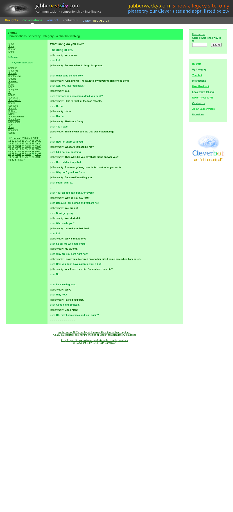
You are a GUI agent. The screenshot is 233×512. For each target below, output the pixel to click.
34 (19, 146)
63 (16, 154)
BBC (95, 20)
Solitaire (12, 111)
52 (13, 151)
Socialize (13, 97)
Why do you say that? (77, 198)
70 (39, 154)
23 (16, 143)
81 (9, 159)
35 (23, 146)
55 (23, 151)
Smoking (13, 70)
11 (9, 140)
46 (26, 149)
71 (9, 157)
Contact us (198, 103)
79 (36, 157)
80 (39, 157)
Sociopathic (14, 100)
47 (29, 149)
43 (16, 149)
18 (33, 140)
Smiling (12, 49)
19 (36, 140)
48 (33, 149)
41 (9, 149)
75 (23, 157)
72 (13, 157)
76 (26, 157)
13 (16, 140)
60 (39, 151)
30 (39, 143)
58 (33, 151)
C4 (107, 20)
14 (19, 140)
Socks (11, 103)
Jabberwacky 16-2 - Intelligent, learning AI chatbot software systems (94, 332)
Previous (15, 138)
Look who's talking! (203, 92)
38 (33, 146)
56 (26, 151)
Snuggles (13, 89)
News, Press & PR (202, 97)
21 (9, 143)
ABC (102, 20)
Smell (11, 43)
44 (19, 149)
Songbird (13, 130)
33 (16, 146)
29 (36, 143)
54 (19, 151)
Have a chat (198, 34)
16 (26, 140)
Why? (68, 289)
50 (39, 149)
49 (36, 149)
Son (10, 124)
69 (36, 154)
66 (26, 154)
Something (14, 119)
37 (29, 146)
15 (23, 140)
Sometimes (14, 122)
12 (13, 140)
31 (9, 146)
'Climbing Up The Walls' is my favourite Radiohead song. (97, 80)
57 (29, 151)
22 (13, 143)
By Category (199, 69)
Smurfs (12, 78)
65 (23, 154)
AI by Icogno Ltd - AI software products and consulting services (94, 340)
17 (29, 140)
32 (13, 146)
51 (9, 151)
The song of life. (61, 49)
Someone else (16, 116)
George (87, 20)
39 (36, 146)
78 (33, 157)
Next (20, 159)
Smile (11, 46)
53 (16, 151)
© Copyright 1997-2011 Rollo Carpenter (94, 343)
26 (26, 143)
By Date (196, 64)
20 (39, 140)
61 (9, 154)
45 (23, 149)
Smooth (12, 73)
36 (26, 146)
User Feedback (200, 86)
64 (19, 154)
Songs (11, 132)
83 (16, 159)
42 (13, 149)
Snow (11, 86)
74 (19, 157)
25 (23, 143)
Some (11, 113)
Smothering (14, 76)
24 (19, 143)
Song (11, 127)
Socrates (13, 105)
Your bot (197, 75)
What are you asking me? (79, 146)
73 (16, 157)
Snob (11, 84)
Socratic (12, 108)
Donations (198, 114)
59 (36, 151)
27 (29, 143)
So (9, 92)
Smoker (12, 68)
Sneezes (13, 81)
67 (29, 154)
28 (33, 143)
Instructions (199, 80)
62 (13, 154)
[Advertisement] (27, 240)
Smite (11, 51)
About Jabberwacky (203, 108)
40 (39, 146)
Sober (11, 95)
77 (29, 157)
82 (13, 159)
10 (39, 138)
